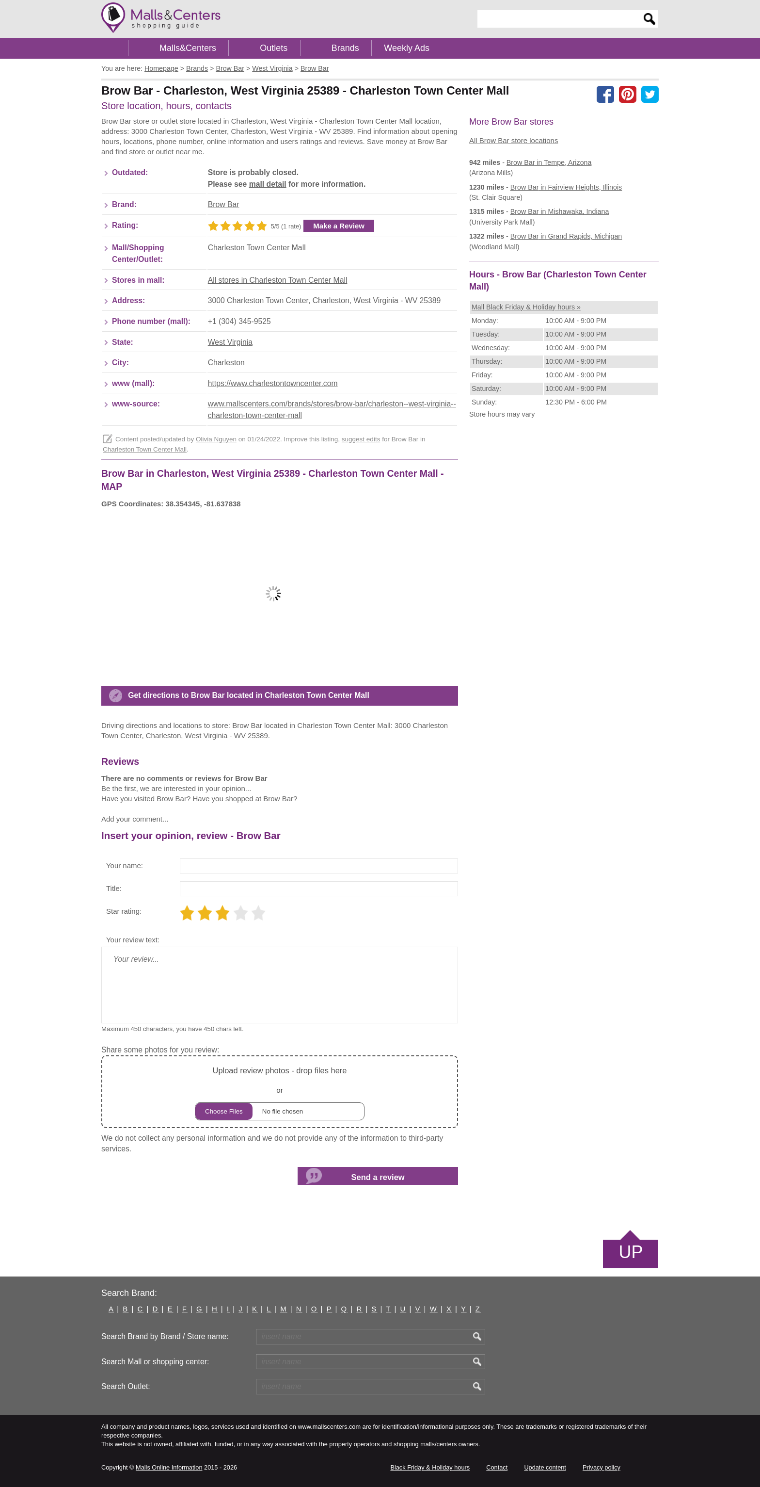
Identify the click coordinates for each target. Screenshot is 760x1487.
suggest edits (361, 439)
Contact (496, 1467)
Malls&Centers (187, 48)
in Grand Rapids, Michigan (566, 236)
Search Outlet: (125, 1386)
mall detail (267, 184)
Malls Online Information (169, 1467)
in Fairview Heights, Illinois (566, 187)
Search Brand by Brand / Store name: (165, 1336)
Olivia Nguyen (216, 439)
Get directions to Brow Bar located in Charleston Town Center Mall (248, 695)
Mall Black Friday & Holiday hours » (526, 307)
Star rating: (124, 911)
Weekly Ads (406, 48)
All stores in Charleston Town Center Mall (278, 280)
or (279, 1092)
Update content (545, 1467)
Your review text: (132, 940)
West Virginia (230, 342)
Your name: (124, 865)
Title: (114, 888)
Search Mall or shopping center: (155, 1362)
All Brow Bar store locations (513, 140)
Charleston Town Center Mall (257, 247)
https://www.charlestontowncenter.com (273, 383)
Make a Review (338, 226)
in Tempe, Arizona (549, 162)
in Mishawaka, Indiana (559, 211)
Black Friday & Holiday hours (430, 1467)
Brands (345, 48)
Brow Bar (223, 204)
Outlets (273, 48)
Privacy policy (601, 1467)
